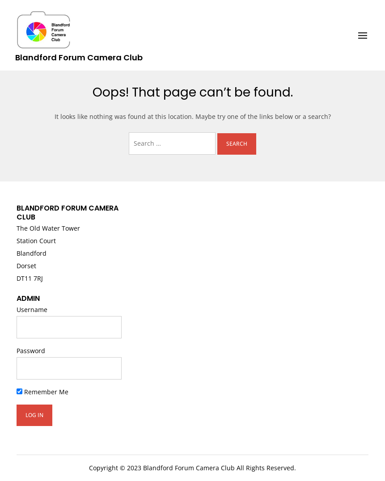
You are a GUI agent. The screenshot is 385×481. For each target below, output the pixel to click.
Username (32, 309)
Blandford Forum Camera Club (79, 57)
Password (31, 350)
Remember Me (42, 392)
